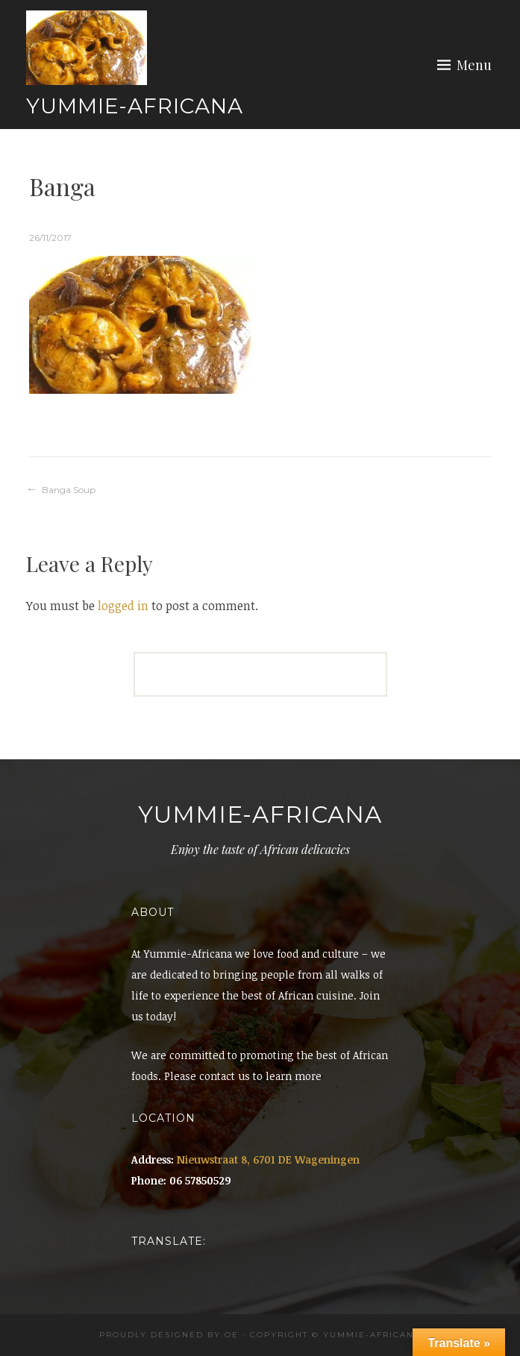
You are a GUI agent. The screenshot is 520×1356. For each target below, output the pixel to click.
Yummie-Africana (134, 106)
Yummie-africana (372, 1335)
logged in (123, 605)
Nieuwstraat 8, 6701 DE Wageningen (268, 1159)
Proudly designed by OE (169, 1335)
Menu (474, 65)
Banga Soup (68, 489)
